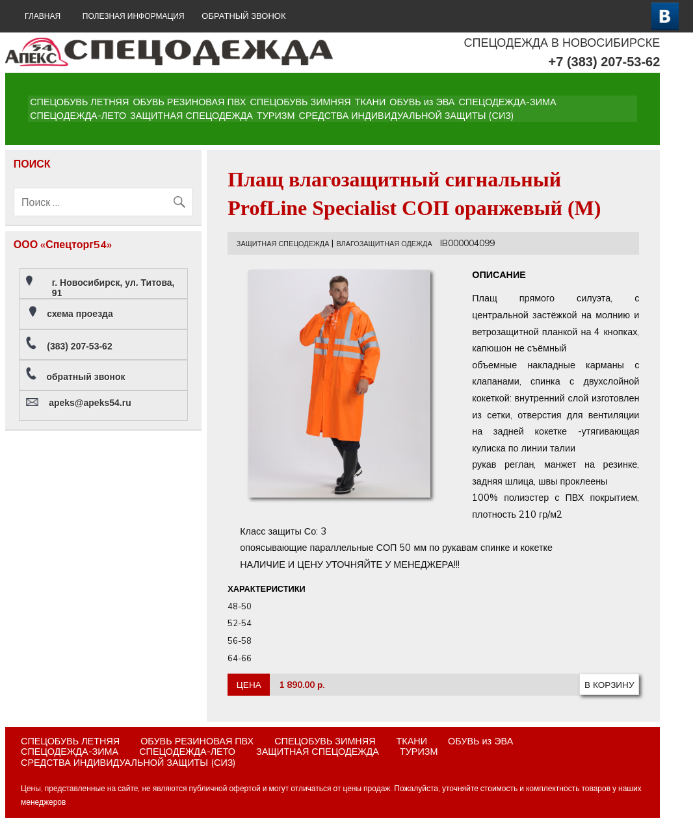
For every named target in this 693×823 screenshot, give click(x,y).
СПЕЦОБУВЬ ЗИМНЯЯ (300, 102)
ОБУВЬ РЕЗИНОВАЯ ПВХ (189, 102)
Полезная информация (134, 16)
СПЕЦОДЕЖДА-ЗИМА (507, 102)
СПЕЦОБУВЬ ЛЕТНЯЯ (79, 102)
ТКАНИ (370, 102)
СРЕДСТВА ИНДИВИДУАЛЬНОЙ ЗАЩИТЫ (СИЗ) (406, 115)
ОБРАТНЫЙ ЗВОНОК (243, 16)
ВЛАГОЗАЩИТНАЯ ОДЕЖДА (384, 243)
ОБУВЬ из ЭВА (421, 102)
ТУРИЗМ (276, 115)
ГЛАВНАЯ (42, 16)
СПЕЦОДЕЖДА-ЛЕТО (78, 115)
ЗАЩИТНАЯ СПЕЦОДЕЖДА (191, 115)
